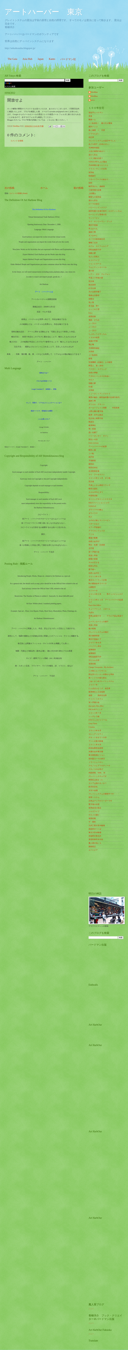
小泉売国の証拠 (95, 190)
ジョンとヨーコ (95, 264)
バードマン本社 (95, 646)
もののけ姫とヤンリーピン (99, 520)
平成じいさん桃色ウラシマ (99, 485)
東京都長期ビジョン (97, 755)
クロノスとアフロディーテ (99, 766)
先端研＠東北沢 (95, 836)
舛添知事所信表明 (96, 748)
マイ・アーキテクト (97, 475)
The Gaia (12, 58)
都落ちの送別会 (95, 197)
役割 (90, 183)
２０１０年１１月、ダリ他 (99, 478)
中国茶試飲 (93, 496)
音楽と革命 (93, 555)
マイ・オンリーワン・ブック (100, 221)
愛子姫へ (92, 569)
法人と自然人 (94, 257)
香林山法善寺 (94, 295)
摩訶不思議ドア (95, 639)
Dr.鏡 (91, 387)
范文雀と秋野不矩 (96, 418)
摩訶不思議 (93, 225)
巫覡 (90, 359)
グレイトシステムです (98, 776)
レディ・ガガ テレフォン (99, 274)
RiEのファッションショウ (99, 503)
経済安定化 (93, 787)
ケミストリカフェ (96, 699)
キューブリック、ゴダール (99, 609)
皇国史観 (92, 316)
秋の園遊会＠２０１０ (98, 583)
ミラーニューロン (96, 762)
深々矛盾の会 (94, 552)
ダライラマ (93, 513)
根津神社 (92, 425)
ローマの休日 (94, 204)
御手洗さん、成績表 (97, 186)
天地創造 (92, 460)
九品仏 (91, 612)
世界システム (94, 797)
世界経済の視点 (95, 808)
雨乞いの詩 (93, 439)
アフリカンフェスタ (97, 531)
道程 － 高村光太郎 (98, 695)
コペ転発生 (93, 355)
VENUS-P (92, 506)
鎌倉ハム (92, 120)
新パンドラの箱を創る (98, 678)
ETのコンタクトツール (98, 720)
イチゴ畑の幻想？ (96, 158)
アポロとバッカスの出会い (99, 376)
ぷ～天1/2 (92, 331)
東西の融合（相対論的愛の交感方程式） (105, 397)
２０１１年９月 (95, 745)
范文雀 (91, 281)
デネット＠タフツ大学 (98, 738)
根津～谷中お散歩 (96, 415)
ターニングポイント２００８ (100, 499)
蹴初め (91, 464)
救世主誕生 (93, 489)
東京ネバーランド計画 (98, 580)
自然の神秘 (93, 373)
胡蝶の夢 (92, 253)
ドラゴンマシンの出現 (98, 169)
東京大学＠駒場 (95, 832)
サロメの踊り (94, 815)
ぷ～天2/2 (92, 323)
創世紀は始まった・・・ (98, 780)
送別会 (91, 172)
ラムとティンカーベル (98, 267)
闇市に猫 (92, 450)
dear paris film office (96, 706)
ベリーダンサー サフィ (98, 436)
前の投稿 (78, 188)
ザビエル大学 (94, 660)
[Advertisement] (44, 166)
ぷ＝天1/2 (92, 327)
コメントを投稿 (16, 141)
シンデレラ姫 (94, 716)
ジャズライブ (94, 811)
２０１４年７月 (95, 713)
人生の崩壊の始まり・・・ (99, 151)
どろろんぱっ (94, 134)
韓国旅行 (92, 176)
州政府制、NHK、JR (97, 773)
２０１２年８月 (95, 731)
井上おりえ (93, 229)
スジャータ (93, 591)
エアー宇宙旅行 (95, 527)
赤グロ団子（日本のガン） (99, 144)
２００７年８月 (95, 643)
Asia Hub (27, 58)
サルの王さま (94, 562)
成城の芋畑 (93, 341)
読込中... (92, 1309)
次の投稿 (9, 188)
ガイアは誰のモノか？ (98, 783)
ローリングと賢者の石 (98, 215)
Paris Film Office (95, 605)
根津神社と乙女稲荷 (97, 692)
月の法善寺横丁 (95, 292)
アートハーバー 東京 (44, 12)
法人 (90, 517)
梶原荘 (91, 422)
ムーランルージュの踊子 (98, 622)
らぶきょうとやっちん (98, 334)
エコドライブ (94, 260)
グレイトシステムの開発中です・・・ (104, 794)
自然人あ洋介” (94, 541)
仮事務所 (92, 650)
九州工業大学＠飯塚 (97, 825)
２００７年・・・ (96, 685)
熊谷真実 (92, 285)
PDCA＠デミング (95, 709)
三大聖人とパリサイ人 (98, 671)
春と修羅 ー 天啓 (97, 130)
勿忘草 (91, 137)
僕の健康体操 (94, 636)
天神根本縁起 (94, 148)
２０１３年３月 (95, 577)
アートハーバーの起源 (98, 446)
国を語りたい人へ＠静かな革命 (101, 674)
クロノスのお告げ (96, 769)
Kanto (52, 58)
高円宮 (91, 457)
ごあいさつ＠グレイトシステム (101, 681)
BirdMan (94, 92)
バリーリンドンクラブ (98, 208)
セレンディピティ (96, 734)
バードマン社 (68, 59)
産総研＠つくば (95, 829)
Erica (90, 313)
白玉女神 (92, 288)
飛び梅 (91, 344)
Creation (92, 727)
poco (93, 100)
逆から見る (93, 155)
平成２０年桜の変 (96, 278)
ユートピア (93, 850)
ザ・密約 (92, 822)
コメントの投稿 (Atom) (18, 193)
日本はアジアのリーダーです (100, 801)
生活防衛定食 (94, 471)
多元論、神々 (94, 306)
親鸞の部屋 (93, 559)
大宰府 (91, 352)
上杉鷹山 (92, 193)
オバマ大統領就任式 (97, 239)
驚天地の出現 (94, 804)
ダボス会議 (93, 790)
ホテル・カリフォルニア (98, 246)
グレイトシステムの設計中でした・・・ (105, 141)
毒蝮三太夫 (93, 243)
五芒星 (91, 548)
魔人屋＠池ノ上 (95, 843)
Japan (41, 58)
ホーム (44, 188)
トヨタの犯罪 (94, 338)
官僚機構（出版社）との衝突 (100, 362)
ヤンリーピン (94, 218)
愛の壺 (91, 271)
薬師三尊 (92, 232)
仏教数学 (92, 587)
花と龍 (91, 302)
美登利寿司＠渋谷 (96, 839)
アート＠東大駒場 (96, 741)
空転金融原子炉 (95, 250)
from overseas (94, 443)
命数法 (91, 299)
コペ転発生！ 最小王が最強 (100, 123)
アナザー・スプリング (98, 369)
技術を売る (93, 566)
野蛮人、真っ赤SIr (96, 366)
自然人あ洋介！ (95, 573)
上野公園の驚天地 (96, 411)
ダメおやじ (93, 236)
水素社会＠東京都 (96, 752)
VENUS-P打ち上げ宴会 (98, 162)
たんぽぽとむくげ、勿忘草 (99, 688)
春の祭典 (92, 629)
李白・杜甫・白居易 (97, 545)
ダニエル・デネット (97, 404)
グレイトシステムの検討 (98, 632)
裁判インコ (93, 127)
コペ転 (91, 454)
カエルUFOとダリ (96, 492)
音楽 (90, 116)
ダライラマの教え (96, 510)
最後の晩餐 (93, 538)
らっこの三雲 (94, 309)
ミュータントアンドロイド (99, 394)
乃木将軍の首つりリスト (98, 165)
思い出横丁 (93, 432)
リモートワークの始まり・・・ (101, 179)
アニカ (91, 534)
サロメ (91, 380)
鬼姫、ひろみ (94, 320)
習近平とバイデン (96, 113)
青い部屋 (92, 429)
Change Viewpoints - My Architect (101, 667)
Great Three (93, 724)
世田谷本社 (93, 468)
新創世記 (92, 847)
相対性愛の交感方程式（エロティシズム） (106, 211)
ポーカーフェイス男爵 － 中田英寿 (104, 408)
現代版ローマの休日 (97, 759)
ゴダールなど (94, 524)
